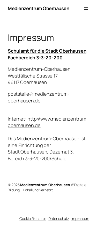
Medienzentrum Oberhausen (38, 8)
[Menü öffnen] (86, 8)
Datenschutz (58, 218)
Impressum (80, 218)
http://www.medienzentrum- (57, 119)
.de (37, 125)
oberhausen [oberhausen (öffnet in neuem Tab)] (21, 125)
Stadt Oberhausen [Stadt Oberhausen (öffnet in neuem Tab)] (27, 152)
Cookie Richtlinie (32, 218)
